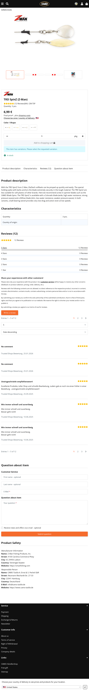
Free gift (4, 668)
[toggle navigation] (2, 4)
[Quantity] (41, 136)
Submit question (44, 534)
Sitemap (4, 671)
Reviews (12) (45, 168)
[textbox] (41, 687)
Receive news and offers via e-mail (22, 528)
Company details (8, 651)
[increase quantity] (82, 136)
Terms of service (8, 640)
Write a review (10, 312)
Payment (5, 612)
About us (5, 636)
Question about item (63, 168)
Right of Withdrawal (9, 644)
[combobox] (41, 687)
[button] (82, 4)
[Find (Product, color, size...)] (7, 4)
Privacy (4, 648)
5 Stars (4, 247)
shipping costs (24, 115)
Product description (11, 168)
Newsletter (5, 624)
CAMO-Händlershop (9, 664)
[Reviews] (14, 103)
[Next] (86, 318)
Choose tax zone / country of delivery (21, 118)
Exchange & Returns (9, 620)
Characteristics (30, 168)
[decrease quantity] (7, 136)
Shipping (4, 616)
